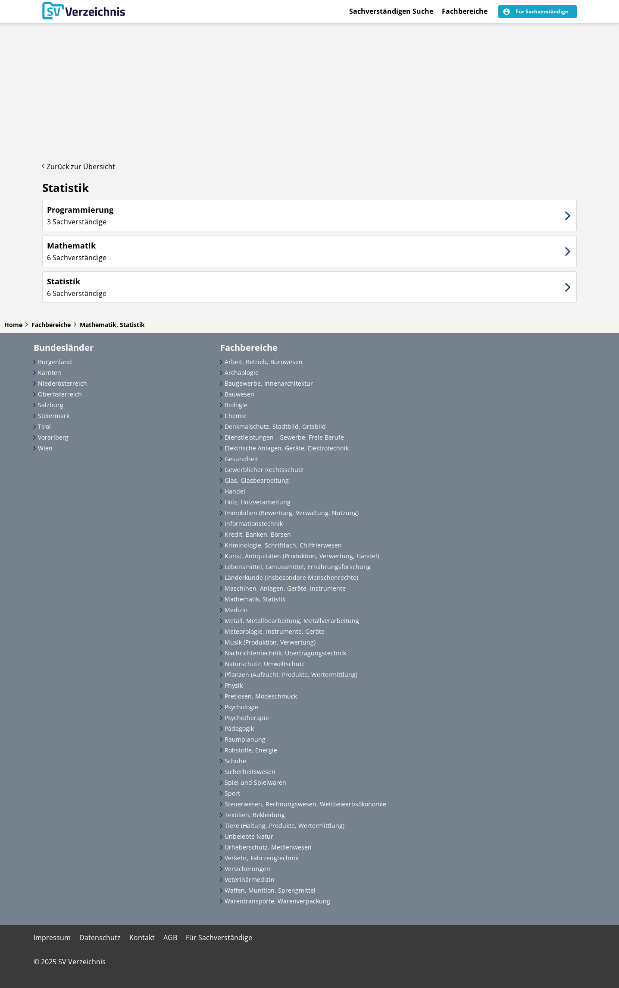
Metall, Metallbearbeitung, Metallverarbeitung (292, 621)
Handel (235, 491)
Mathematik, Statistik (112, 325)
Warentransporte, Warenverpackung (277, 901)
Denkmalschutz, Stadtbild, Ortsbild (275, 426)
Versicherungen (247, 869)
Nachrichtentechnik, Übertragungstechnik (285, 653)
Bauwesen (239, 394)
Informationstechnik (254, 523)
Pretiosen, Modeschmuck (261, 696)
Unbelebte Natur (249, 836)
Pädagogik (239, 728)
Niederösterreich (62, 383)
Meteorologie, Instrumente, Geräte (275, 631)
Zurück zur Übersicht (81, 166)
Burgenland (55, 362)
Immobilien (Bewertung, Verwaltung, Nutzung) (292, 513)
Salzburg (50, 405)
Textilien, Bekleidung (255, 815)
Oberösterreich (60, 394)
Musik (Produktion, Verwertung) (270, 642)
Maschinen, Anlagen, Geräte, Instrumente (285, 588)
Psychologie (241, 707)
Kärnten (49, 372)
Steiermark (53, 416)
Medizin (236, 610)
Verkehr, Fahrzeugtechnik (261, 858)
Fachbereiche (465, 11)
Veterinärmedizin (250, 879)
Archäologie (242, 372)
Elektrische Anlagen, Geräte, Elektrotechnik (287, 448)
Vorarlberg (53, 437)
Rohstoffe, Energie (251, 750)
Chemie (236, 416)
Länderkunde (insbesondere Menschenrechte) (291, 577)
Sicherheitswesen (250, 772)
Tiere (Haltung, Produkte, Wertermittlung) (284, 825)
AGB (170, 937)
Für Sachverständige (219, 937)
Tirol (44, 426)
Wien (45, 448)
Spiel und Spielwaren (255, 782)
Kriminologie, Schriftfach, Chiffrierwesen (283, 545)
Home (13, 325)
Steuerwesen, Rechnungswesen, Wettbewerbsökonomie (305, 804)
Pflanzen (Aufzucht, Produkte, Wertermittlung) (291, 674)
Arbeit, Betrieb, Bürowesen (264, 362)
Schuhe (235, 761)
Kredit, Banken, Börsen (258, 534)
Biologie (236, 405)
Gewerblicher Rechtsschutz (264, 470)
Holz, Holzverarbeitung (258, 502)
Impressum (52, 937)
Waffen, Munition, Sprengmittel (270, 890)
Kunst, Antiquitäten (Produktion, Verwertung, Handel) (302, 556)
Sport (232, 793)
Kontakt (142, 937)
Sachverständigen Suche (391, 11)
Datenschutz (100, 937)
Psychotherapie (247, 718)
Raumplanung (245, 739)
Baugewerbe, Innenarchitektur (269, 383)
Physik (234, 685)
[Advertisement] (309, 88)
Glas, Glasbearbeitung (257, 480)
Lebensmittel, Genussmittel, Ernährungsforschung (298, 567)
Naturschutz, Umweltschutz (265, 664)
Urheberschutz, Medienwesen (268, 847)
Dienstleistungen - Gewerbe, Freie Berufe (284, 437)
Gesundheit (241, 459)
